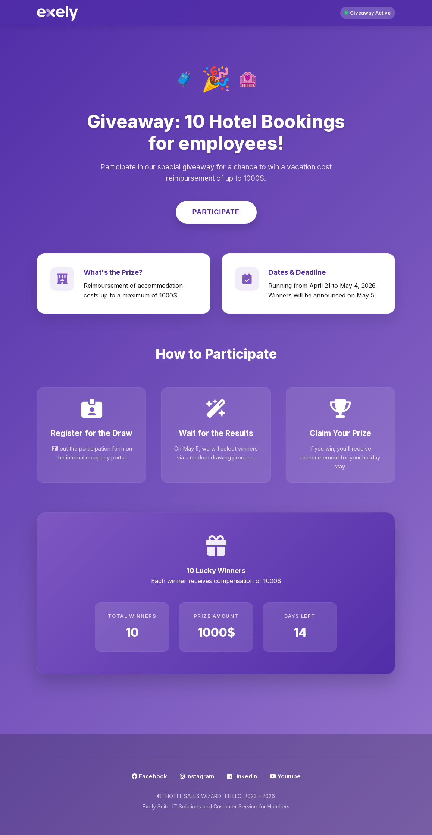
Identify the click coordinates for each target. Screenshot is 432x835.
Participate (216, 212)
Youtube (285, 776)
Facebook (149, 776)
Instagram (197, 776)
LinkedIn (242, 776)
